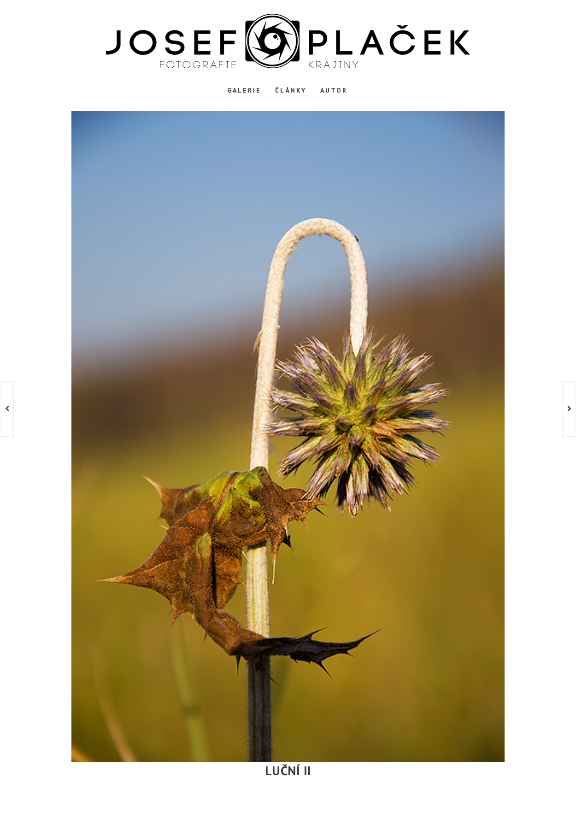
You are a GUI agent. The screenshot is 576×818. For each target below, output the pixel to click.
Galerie (244, 90)
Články (290, 90)
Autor (333, 90)
